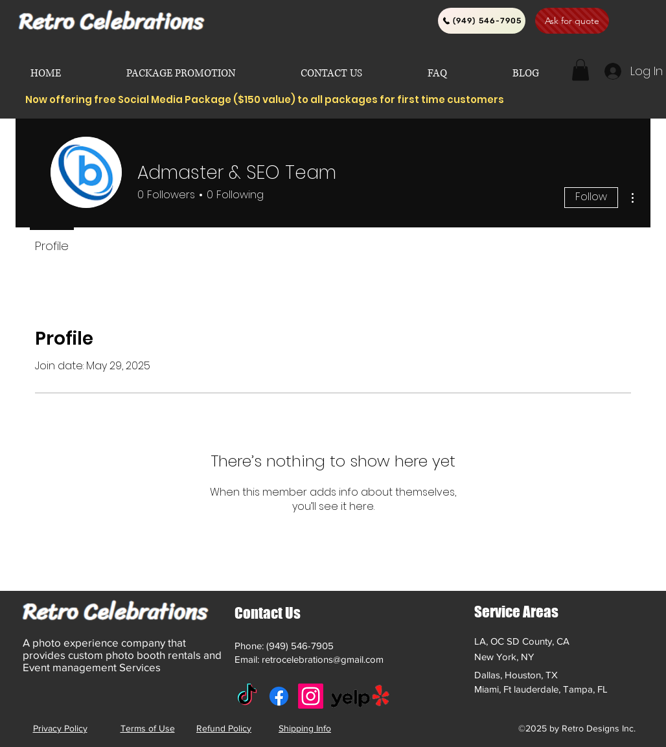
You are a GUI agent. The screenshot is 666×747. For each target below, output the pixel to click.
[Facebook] (279, 696)
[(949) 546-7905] (481, 21)
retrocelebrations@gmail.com (323, 659)
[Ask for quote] (572, 21)
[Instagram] (310, 696)
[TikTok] (247, 696)
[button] (580, 69)
